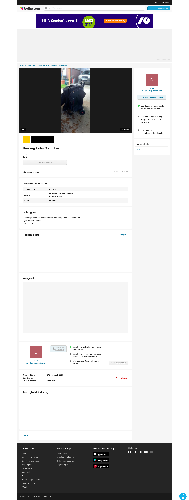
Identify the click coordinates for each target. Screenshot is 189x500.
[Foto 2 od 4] (34, 139)
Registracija (165, 2)
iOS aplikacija (101, 454)
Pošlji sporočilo (45, 162)
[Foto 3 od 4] (42, 139)
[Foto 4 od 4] (50, 139)
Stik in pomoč (27, 476)
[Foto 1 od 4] (26, 139)
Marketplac (32, 65)
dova (36, 361)
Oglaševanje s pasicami (66, 461)
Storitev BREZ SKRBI (30, 457)
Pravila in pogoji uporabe (31, 480)
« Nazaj (25, 435)
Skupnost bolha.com (151, 452)
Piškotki (24, 487)
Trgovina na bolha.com (65, 457)
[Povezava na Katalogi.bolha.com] (94, 21)
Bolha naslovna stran (30, 8)
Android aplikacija (101, 460)
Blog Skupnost (27, 465)
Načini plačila (26, 472)
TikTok (135, 452)
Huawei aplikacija (101, 466)
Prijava (155, 2)
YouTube (146, 452)
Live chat (183, 496)
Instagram (140, 452)
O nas (24, 453)
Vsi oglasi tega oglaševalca (36, 363)
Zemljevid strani (27, 468)
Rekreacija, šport (43, 65)
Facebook (129, 452)
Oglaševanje (62, 453)
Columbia (140, 150)
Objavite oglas (62, 465)
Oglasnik (23, 65)
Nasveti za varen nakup (30, 461)
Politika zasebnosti (29, 483)
